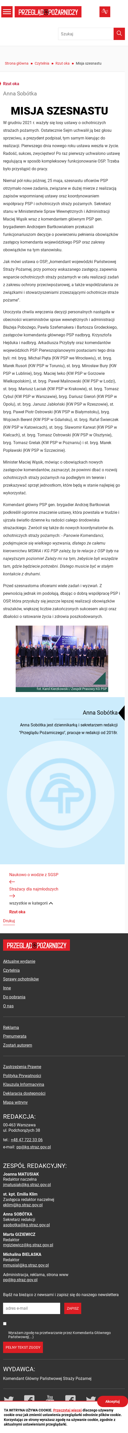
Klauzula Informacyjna (23, 1084)
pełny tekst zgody (23, 1347)
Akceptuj (112, 1401)
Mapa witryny (15, 1102)
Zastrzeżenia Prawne (22, 1066)
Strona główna (17, 63)
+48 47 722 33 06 (27, 1139)
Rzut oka (63, 63)
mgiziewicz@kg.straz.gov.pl (28, 1244)
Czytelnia (42, 63)
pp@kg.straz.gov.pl (33, 1147)
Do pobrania (14, 997)
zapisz (73, 1308)
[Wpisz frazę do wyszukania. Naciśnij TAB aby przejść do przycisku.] (91, 34)
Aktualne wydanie (19, 961)
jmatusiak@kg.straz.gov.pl (27, 1184)
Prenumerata (14, 1036)
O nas (8, 1006)
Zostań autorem (17, 1045)
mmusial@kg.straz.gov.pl (26, 1265)
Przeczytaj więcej (67, 1410)
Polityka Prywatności (22, 1075)
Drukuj (9, 920)
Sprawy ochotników (21, 979)
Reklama (11, 1027)
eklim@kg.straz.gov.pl (23, 1204)
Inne (7, 988)
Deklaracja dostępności (24, 1093)
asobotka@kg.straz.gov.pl (26, 1224)
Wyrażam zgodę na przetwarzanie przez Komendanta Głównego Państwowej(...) (59, 1335)
